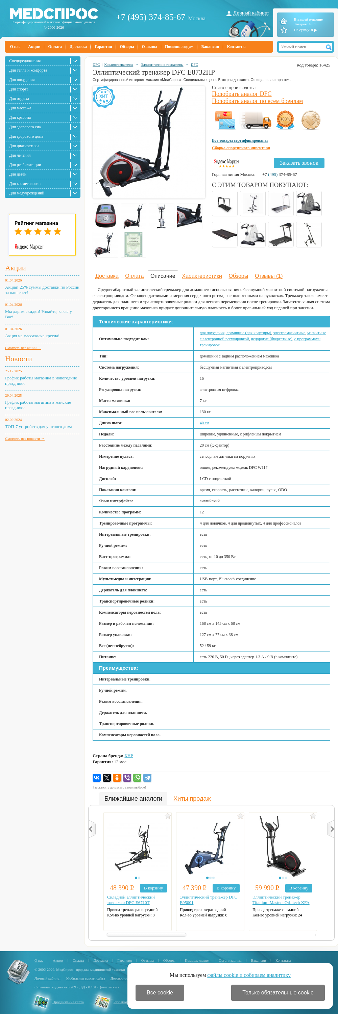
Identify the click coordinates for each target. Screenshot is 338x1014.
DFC (96, 64)
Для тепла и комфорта (28, 70)
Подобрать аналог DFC (242, 93)
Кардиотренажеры (119, 64)
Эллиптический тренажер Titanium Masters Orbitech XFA (281, 900)
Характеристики (202, 276)
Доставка (78, 46)
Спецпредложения (25, 60)
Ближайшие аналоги (133, 798)
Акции (34, 46)
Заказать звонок (299, 163)
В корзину (153, 887)
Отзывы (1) (269, 276)
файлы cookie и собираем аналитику (249, 975)
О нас (15, 46)
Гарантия (103, 46)
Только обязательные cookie (278, 992)
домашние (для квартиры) (248, 332)
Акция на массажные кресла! (32, 335)
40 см (204, 423)
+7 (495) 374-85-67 (150, 17)
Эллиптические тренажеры (162, 64)
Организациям (230, 960)
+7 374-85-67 (279, 174)
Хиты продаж (192, 798)
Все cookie (160, 992)
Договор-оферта (123, 978)
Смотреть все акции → (23, 348)
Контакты (236, 46)
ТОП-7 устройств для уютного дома (38, 426)
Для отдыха (19, 98)
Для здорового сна (25, 127)
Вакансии (210, 46)
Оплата (55, 46)
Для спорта (18, 89)
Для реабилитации (25, 164)
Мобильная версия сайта (85, 978)
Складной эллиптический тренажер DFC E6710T (131, 900)
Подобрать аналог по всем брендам (257, 101)
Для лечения (19, 155)
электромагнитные (289, 332)
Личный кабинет (251, 13)
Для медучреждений (26, 193)
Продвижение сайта (68, 1002)
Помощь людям (179, 46)
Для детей (17, 174)
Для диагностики (24, 145)
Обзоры (127, 46)
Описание (162, 276)
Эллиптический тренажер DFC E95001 (208, 900)
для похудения (212, 332)
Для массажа (20, 108)
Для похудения (21, 79)
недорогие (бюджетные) (271, 339)
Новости (18, 358)
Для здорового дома (26, 136)
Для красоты (20, 117)
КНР (128, 755)
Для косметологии (25, 183)
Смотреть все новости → (25, 438)
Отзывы (149, 46)
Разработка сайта (127, 1002)
